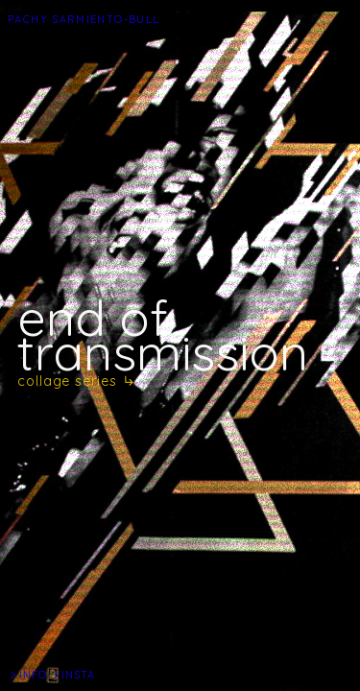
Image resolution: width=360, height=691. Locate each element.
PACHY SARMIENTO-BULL (83, 19)
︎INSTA (73, 674)
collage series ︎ (76, 381)
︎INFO (27, 674)
